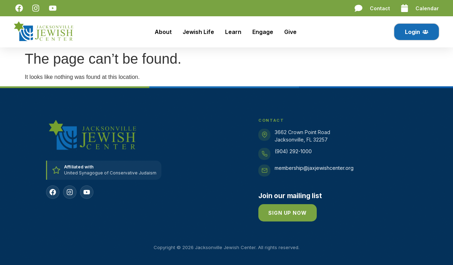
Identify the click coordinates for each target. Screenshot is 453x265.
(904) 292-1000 (293, 151)
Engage (262, 31)
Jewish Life (198, 31)
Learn (233, 31)
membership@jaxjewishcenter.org (314, 168)
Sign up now (287, 213)
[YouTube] (86, 192)
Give (290, 31)
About (163, 31)
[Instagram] (69, 192)
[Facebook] (52, 192)
